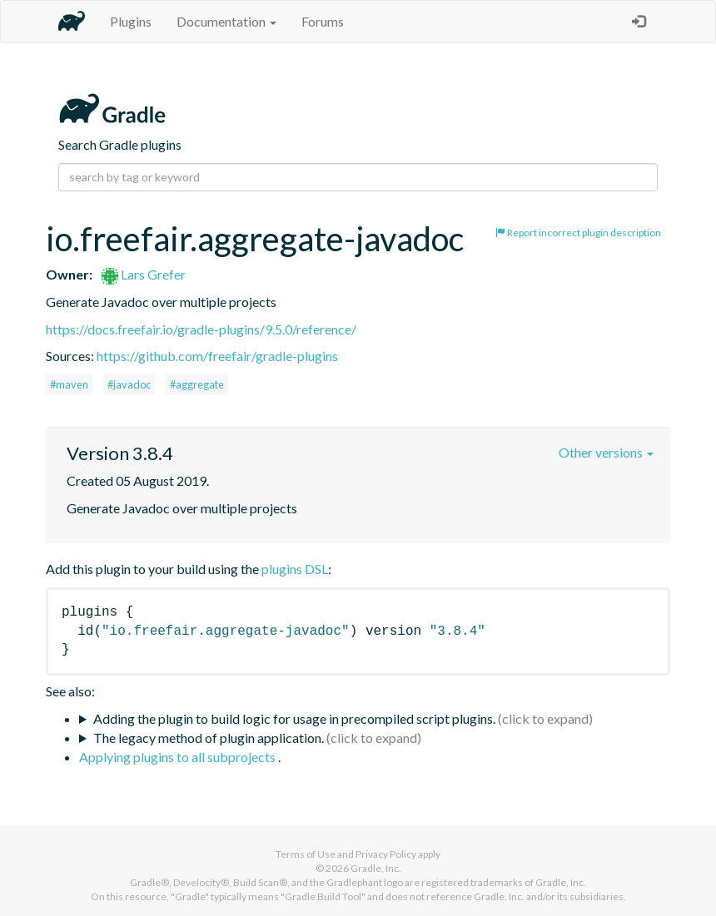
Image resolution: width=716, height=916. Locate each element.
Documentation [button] (226, 21)
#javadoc (129, 384)
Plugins (131, 21)
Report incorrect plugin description (578, 232)
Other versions (606, 452)
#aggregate (197, 384)
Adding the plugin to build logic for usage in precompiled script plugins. (294, 718)
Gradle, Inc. (376, 868)
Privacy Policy (386, 854)
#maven (69, 384)
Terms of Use (306, 854)
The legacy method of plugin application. (208, 737)
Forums (322, 21)
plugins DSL (294, 569)
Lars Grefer (144, 274)
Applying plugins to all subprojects (178, 757)
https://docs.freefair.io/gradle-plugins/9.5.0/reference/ (201, 329)
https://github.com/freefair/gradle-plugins (217, 356)
